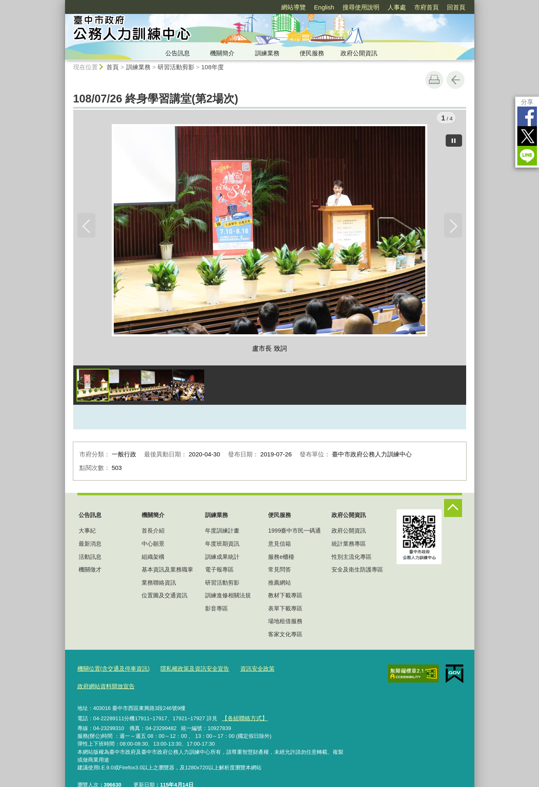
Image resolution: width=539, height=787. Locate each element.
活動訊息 (90, 558)
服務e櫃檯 (281, 558)
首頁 (112, 67)
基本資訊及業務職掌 (167, 570)
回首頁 (456, 7)
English (324, 7)
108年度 (212, 67)
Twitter (527, 136)
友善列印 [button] (434, 80)
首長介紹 (153, 532)
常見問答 (279, 570)
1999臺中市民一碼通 (294, 532)
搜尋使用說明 (361, 7)
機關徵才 (90, 570)
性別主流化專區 (352, 558)
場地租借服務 (285, 622)
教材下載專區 (285, 597)
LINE (527, 156)
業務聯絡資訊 (159, 584)
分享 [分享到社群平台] (527, 102)
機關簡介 (222, 53)
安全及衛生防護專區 (357, 570)
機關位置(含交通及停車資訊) (111, 670)
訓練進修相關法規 (228, 597)
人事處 (397, 7)
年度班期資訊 (222, 545)
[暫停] (454, 139)
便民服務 (312, 53)
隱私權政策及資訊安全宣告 (187, 670)
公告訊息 (177, 53)
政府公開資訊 (359, 53)
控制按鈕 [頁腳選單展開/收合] (453, 509)
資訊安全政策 (246, 670)
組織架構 (153, 558)
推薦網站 (279, 584)
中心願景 (153, 545)
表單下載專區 (285, 609)
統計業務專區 (349, 545)
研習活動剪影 (176, 67)
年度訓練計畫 (222, 532)
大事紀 (87, 532)
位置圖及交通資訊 (164, 597)
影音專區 (216, 609)
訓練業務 (267, 53)
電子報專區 (219, 570)
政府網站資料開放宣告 (299, 670)
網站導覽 (293, 7)
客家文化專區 (285, 635)
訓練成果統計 (222, 558)
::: (61, 3)
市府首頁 (426, 7)
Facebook (527, 116)
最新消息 (90, 545)
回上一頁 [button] (456, 80)
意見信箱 (279, 545)
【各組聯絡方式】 (243, 700)
